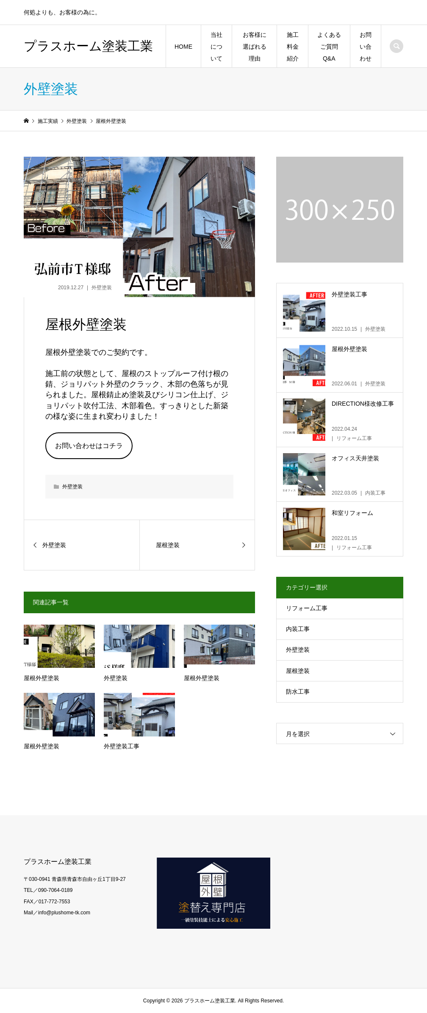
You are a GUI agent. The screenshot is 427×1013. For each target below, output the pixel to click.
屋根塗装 (298, 670)
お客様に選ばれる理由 (254, 46)
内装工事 (298, 629)
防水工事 (298, 691)
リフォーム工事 (306, 608)
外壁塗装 (102, 288)
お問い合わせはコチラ (89, 445)
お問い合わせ (366, 46)
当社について (216, 46)
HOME (183, 46)
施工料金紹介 (293, 46)
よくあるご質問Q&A (329, 46)
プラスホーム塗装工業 (88, 46)
